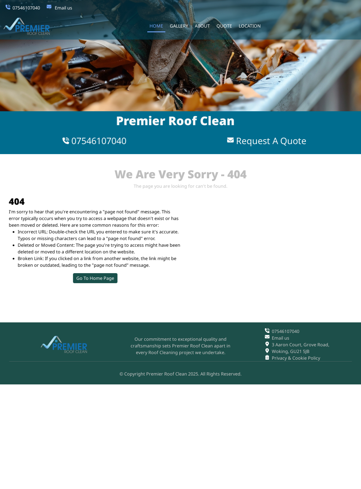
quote (224, 26)
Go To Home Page (113, 278)
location (249, 26)
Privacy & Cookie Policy (296, 358)
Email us (63, 8)
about (202, 26)
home (156, 26)
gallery (179, 26)
